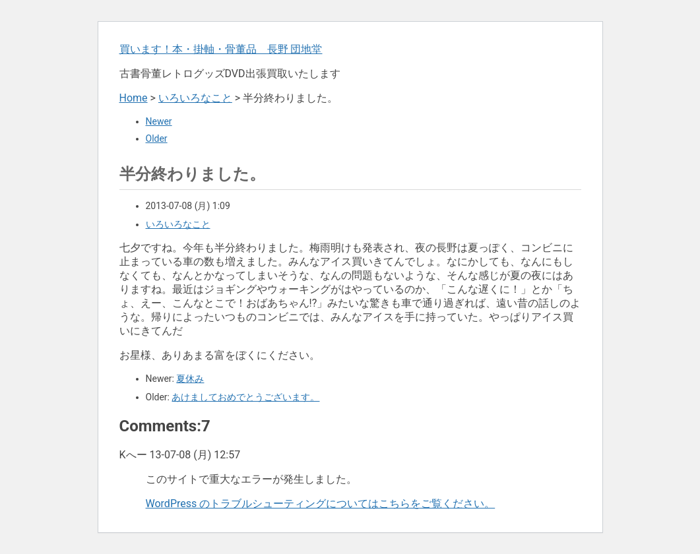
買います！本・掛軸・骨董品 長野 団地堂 (221, 49)
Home (133, 98)
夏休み (190, 378)
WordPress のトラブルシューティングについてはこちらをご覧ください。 (320, 503)
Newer (159, 121)
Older (157, 138)
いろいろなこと (195, 98)
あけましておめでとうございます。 (245, 397)
